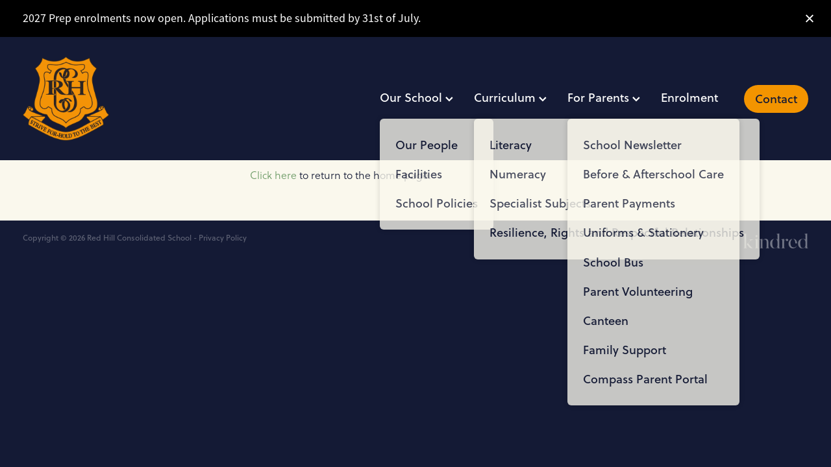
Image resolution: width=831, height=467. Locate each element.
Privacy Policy (223, 237)
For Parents (603, 97)
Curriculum (510, 97)
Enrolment (689, 97)
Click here (273, 175)
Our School (416, 97)
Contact (776, 98)
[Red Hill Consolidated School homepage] (101, 98)
